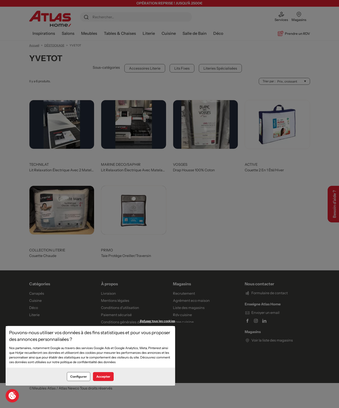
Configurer (78, 377)
